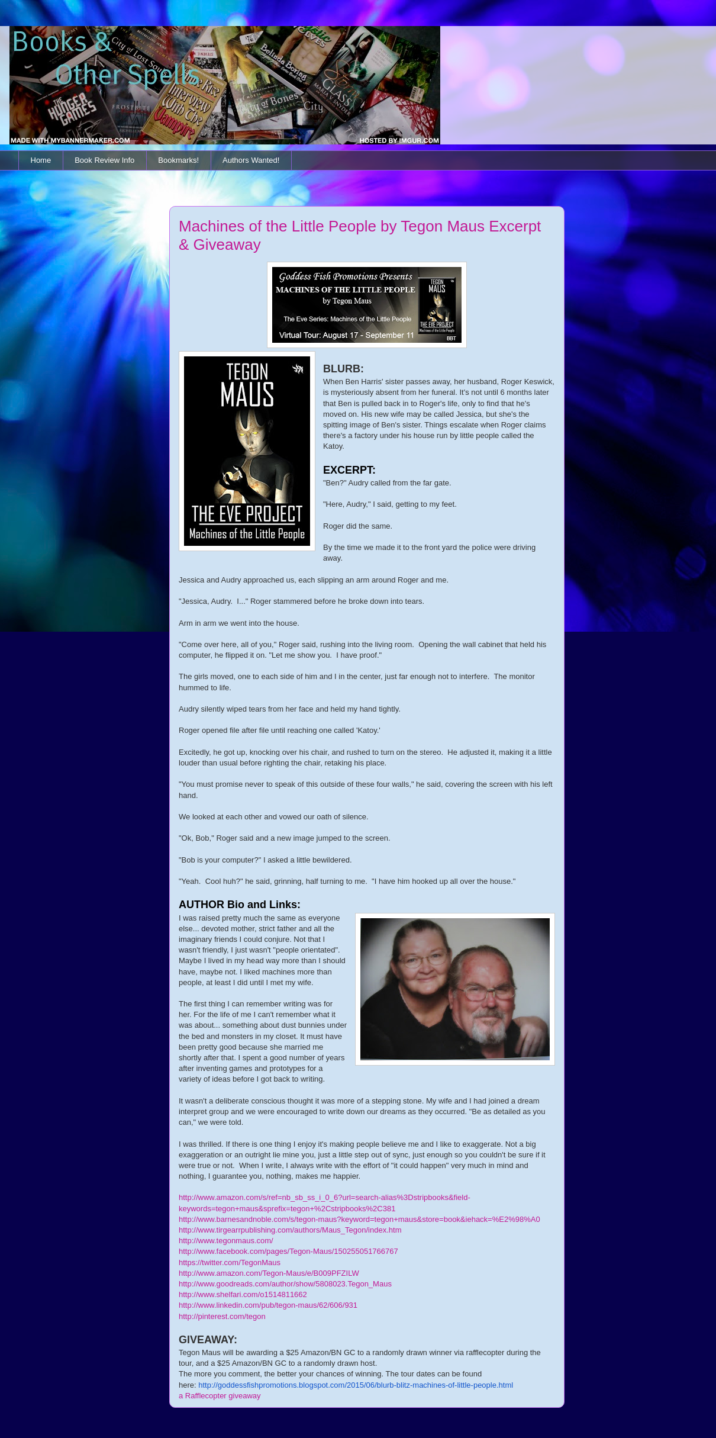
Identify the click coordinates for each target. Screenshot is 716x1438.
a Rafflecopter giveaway (220, 1395)
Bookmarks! (178, 160)
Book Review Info (104, 160)
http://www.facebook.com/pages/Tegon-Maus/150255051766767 (288, 1251)
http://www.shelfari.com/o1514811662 (243, 1294)
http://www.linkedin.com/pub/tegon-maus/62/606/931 (268, 1305)
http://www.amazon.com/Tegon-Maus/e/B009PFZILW (269, 1273)
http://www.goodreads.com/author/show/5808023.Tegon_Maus (285, 1283)
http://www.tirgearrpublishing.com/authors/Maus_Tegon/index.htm (290, 1229)
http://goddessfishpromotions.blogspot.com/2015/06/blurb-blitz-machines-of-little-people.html (355, 1385)
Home (41, 160)
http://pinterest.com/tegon (222, 1316)
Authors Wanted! (250, 160)
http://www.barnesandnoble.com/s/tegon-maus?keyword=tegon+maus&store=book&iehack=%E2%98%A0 (359, 1219)
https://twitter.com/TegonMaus (229, 1262)
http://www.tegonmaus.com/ (226, 1240)
